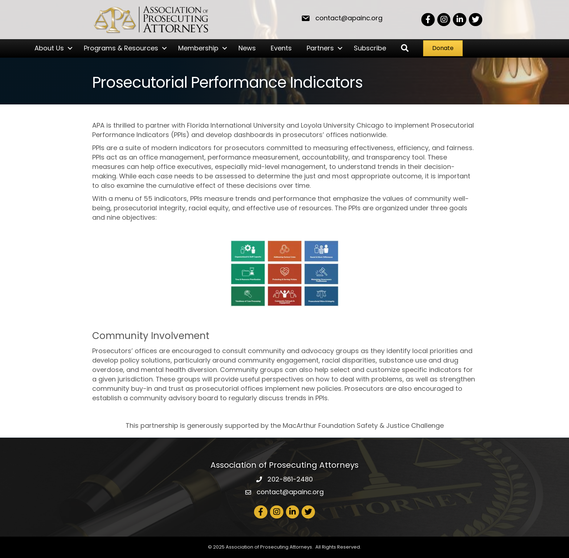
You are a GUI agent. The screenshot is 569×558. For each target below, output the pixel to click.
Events (281, 48)
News (247, 48)
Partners (320, 48)
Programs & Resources (121, 48)
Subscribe (370, 48)
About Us (49, 48)
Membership (198, 48)
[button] (405, 48)
